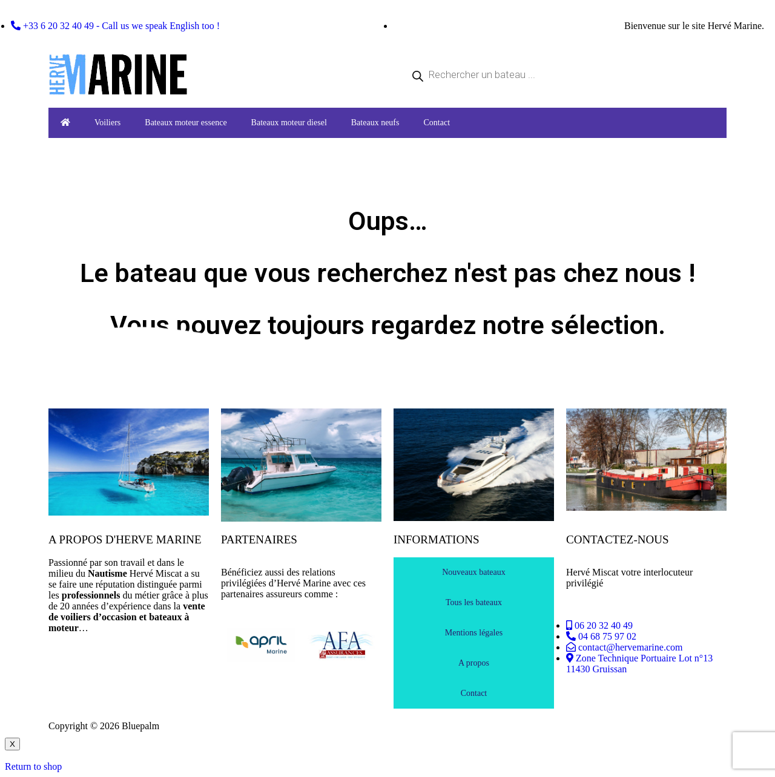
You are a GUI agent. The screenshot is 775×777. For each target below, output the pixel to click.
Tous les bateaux (474, 602)
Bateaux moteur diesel (289, 122)
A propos (473, 662)
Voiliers (107, 122)
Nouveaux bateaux (474, 572)
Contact (436, 122)
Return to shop (33, 766)
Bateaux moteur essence (185, 122)
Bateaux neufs (375, 122)
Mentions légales (474, 632)
